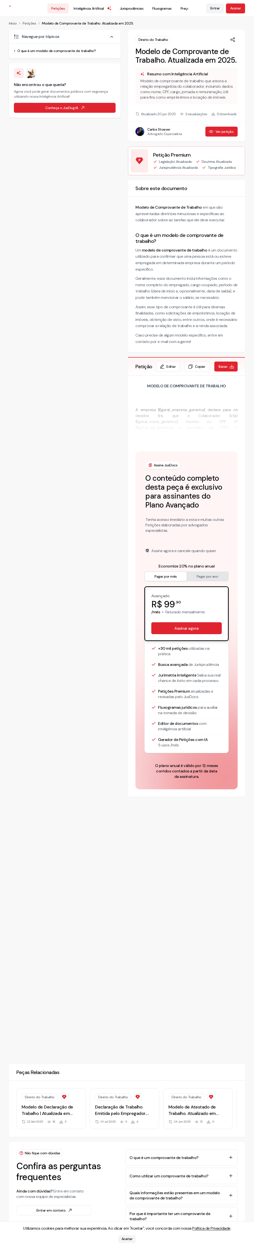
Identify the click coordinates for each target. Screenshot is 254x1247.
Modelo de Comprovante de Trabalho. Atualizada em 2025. (88, 23)
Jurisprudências (132, 8)
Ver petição (221, 131)
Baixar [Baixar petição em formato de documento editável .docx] (226, 366)
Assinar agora (186, 628)
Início (13, 23)
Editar (167, 366)
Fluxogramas (162, 8)
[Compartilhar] (233, 40)
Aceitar (127, 1239)
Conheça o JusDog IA (65, 107)
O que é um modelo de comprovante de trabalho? (56, 51)
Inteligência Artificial (93, 8)
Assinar (235, 8)
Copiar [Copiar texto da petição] (196, 366)
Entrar (215, 8)
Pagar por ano (207, 576)
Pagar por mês (166, 576)
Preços (186, 8)
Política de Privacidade (211, 1228)
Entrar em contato (54, 1210)
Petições (58, 8)
